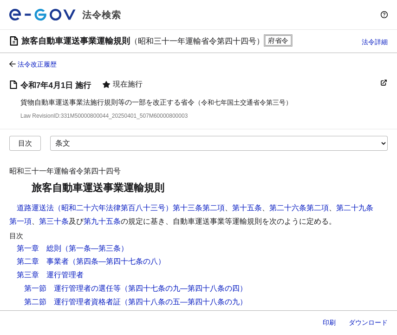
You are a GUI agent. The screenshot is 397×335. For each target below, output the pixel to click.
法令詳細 (375, 42)
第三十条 (54, 221)
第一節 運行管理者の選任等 (72, 288)
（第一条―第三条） (94, 248)
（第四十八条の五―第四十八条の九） (184, 302)
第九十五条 (102, 221)
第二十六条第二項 (299, 208)
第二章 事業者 (43, 261)
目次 (25, 143)
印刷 (329, 322)
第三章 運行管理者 (50, 275)
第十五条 (247, 208)
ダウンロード (368, 322)
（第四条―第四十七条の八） (117, 261)
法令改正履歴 (37, 64)
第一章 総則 (39, 248)
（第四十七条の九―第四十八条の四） (184, 288)
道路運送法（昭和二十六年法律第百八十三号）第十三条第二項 (121, 208)
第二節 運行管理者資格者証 (72, 302)
